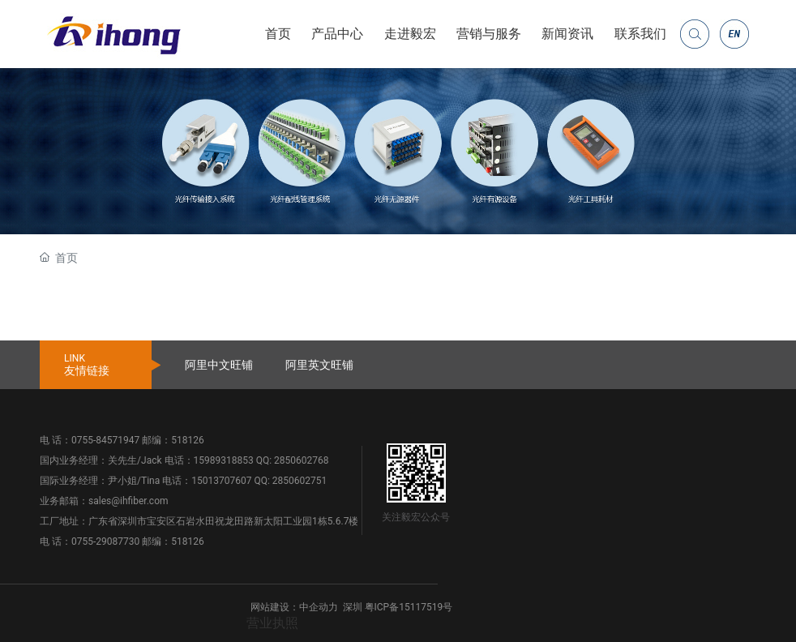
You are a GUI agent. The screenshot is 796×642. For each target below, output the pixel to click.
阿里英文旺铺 (319, 364)
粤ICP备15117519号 (409, 607)
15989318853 (224, 460)
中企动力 (318, 607)
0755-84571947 (105, 440)
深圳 (352, 607)
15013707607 (221, 480)
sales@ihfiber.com (128, 501)
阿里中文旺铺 (219, 364)
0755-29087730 (105, 541)
